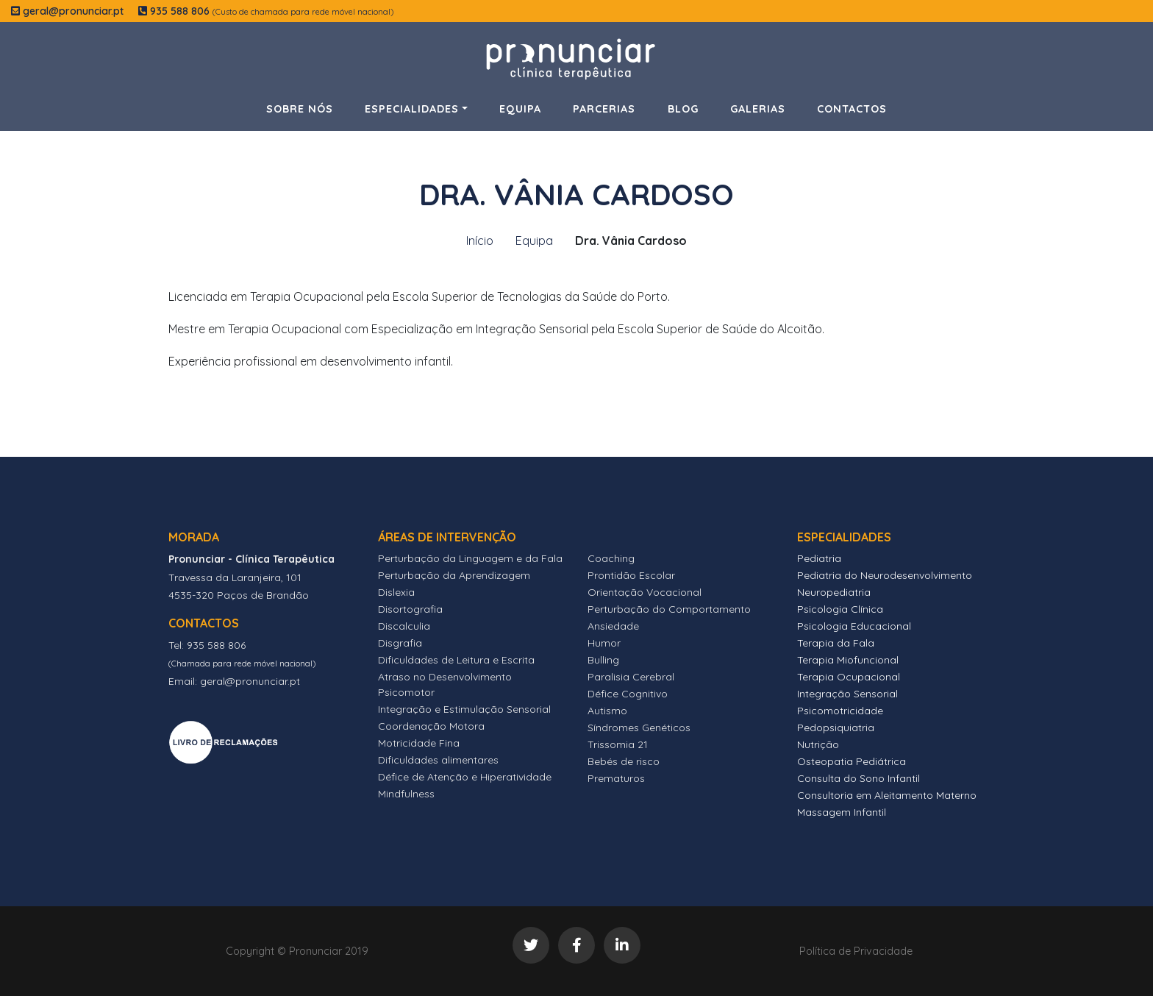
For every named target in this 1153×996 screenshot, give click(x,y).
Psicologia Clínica (840, 609)
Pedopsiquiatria (835, 727)
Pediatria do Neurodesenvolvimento (884, 575)
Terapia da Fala (835, 643)
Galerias (757, 108)
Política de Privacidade (856, 951)
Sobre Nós (299, 108)
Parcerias (604, 108)
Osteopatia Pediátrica (851, 761)
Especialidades (412, 108)
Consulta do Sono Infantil (858, 778)
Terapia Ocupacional (848, 676)
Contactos (852, 108)
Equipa (520, 108)
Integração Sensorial (847, 693)
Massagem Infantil (841, 812)
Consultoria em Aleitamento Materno (887, 795)
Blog (683, 108)
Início (479, 240)
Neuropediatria (834, 592)
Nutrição (818, 744)
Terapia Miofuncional (848, 659)
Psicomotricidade (840, 710)
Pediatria (819, 558)
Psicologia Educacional (854, 626)
